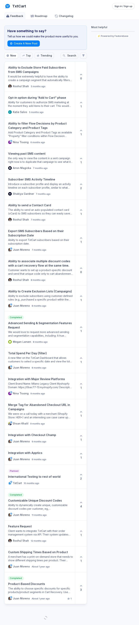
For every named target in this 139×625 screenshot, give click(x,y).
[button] (40, 77)
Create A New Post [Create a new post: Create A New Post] (23, 43)
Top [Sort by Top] (26, 55)
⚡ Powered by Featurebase (113, 36)
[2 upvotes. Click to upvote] (81, 186)
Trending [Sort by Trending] (44, 55)
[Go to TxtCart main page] (15, 6)
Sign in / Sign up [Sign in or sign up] (123, 6)
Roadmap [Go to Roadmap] (38, 16)
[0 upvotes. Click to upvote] (81, 77)
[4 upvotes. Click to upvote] (81, 504)
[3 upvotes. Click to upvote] (81, 588)
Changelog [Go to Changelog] (63, 16)
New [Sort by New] (11, 55)
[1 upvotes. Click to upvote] (81, 104)
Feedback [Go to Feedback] (14, 16)
